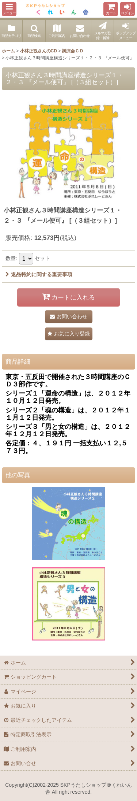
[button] (9, 9)
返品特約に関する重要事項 (38, 274)
